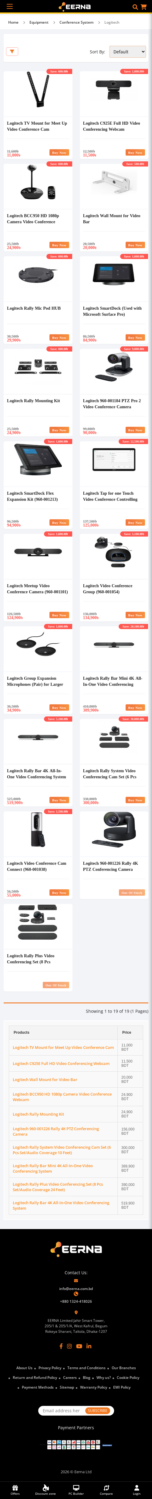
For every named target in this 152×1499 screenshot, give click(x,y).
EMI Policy (121, 1387)
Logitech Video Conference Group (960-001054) (108, 589)
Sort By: (97, 52)
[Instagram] (69, 1346)
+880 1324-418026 (76, 1301)
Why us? (103, 1377)
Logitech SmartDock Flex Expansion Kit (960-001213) (32, 496)
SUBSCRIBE (97, 1410)
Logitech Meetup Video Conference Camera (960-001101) (37, 589)
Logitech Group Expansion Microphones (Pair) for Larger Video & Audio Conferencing (35, 684)
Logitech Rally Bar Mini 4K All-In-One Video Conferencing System (113, 684)
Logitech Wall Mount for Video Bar (45, 1079)
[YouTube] (79, 1346)
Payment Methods (38, 1387)
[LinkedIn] (88, 1346)
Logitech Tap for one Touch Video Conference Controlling (110, 496)
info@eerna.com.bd (76, 1288)
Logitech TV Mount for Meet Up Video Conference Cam (37, 126)
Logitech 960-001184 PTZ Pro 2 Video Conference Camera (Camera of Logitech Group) (112, 407)
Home (13, 22)
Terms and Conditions (86, 1367)
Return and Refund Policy (35, 1377)
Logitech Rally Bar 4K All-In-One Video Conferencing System (36, 774)
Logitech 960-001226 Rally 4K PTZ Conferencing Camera (110, 866)
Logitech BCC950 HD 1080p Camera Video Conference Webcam (33, 222)
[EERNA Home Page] (76, 6)
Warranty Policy (93, 1387)
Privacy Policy (50, 1367)
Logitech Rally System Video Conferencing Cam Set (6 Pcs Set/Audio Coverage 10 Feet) (110, 777)
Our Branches (124, 1367)
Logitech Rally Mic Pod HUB (34, 308)
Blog (86, 1377)
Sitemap (67, 1387)
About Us (24, 1367)
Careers (70, 1377)
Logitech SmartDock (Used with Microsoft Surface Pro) (112, 311)
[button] (135, 7)
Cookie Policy (128, 1377)
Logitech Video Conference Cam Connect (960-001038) (36, 866)
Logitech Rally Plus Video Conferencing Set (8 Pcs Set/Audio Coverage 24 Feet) (33, 962)
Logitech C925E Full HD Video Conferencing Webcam (111, 126)
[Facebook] (61, 1346)
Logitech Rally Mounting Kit (33, 400)
